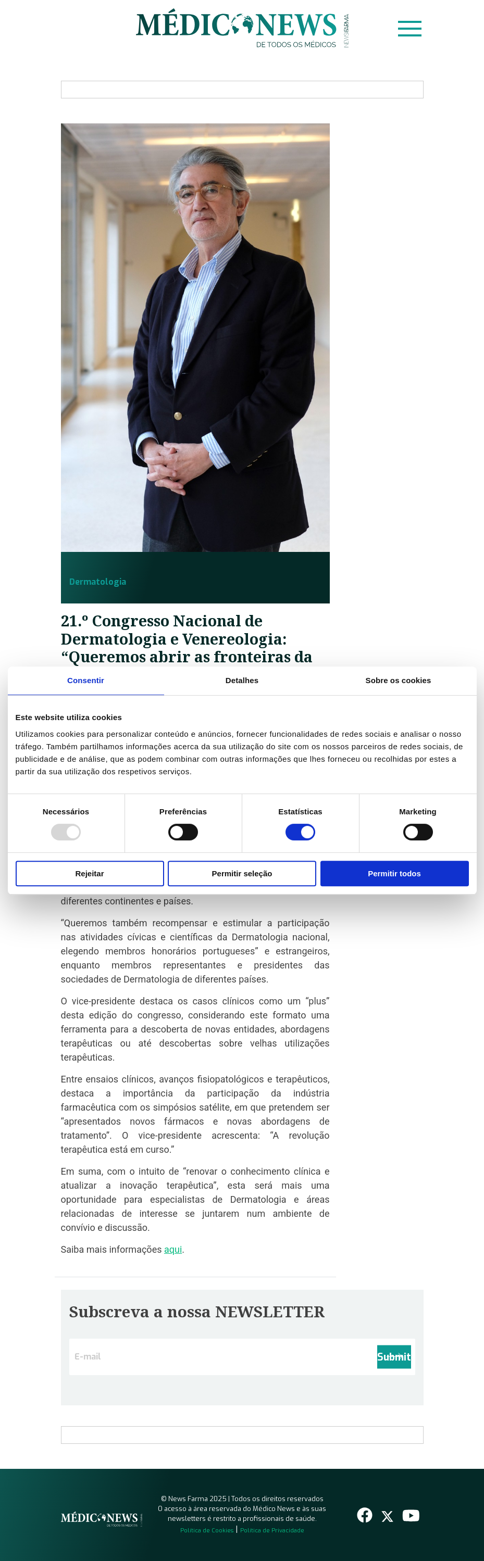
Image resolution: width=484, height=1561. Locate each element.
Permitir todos (394, 873)
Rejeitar (89, 873)
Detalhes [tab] (242, 680)
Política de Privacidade (272, 1530)
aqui (173, 1249)
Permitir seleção (242, 873)
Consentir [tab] (85, 680)
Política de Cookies (206, 1530)
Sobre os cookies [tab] (398, 680)
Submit (394, 1356)
